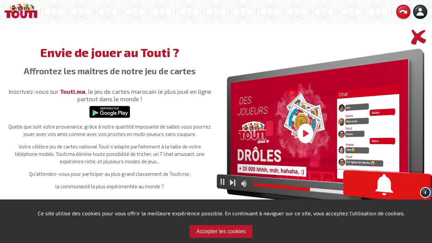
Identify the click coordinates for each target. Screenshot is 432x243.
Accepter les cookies (221, 231)
